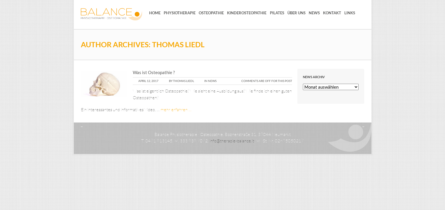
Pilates (277, 12)
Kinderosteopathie (246, 12)
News (314, 12)
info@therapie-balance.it (232, 141)
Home (154, 12)
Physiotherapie (180, 12)
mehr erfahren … (175, 109)
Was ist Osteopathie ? (154, 72)
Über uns (296, 12)
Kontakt (332, 12)
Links (349, 12)
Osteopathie (211, 12)
